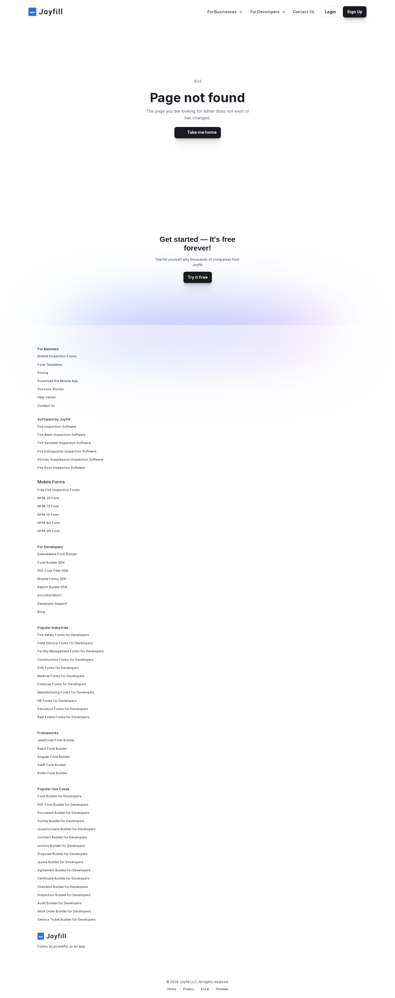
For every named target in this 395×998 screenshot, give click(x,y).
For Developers (264, 11)
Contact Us (304, 11)
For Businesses (222, 11)
